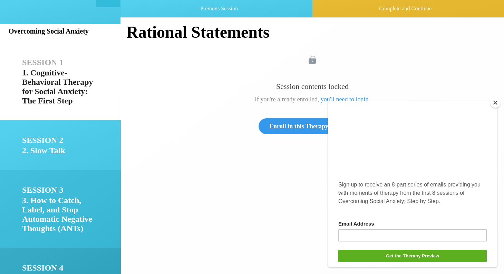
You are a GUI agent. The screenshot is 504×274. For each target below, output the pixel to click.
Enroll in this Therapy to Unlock (312, 126)
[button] (108, 3)
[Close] (495, 103)
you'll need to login (345, 99)
